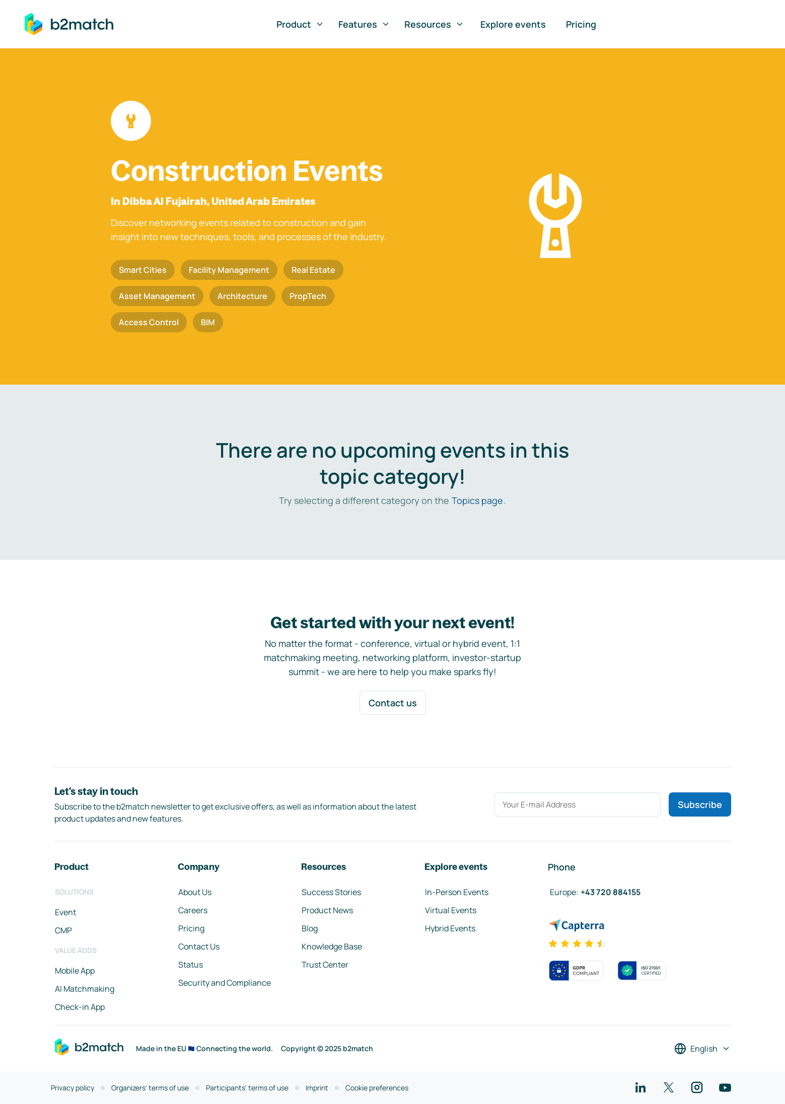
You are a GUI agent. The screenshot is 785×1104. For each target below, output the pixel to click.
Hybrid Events (450, 928)
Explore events (513, 24)
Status (190, 964)
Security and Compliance (224, 982)
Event (65, 912)
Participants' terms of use (247, 1087)
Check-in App (80, 1006)
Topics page (477, 500)
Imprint (317, 1087)
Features (364, 24)
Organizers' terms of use (150, 1087)
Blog (310, 928)
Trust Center (325, 964)
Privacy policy (72, 1087)
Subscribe (700, 804)
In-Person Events (456, 892)
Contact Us (199, 946)
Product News (327, 910)
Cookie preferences (376, 1087)
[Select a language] (702, 1048)
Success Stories (331, 892)
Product (300, 24)
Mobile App (75, 970)
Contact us (393, 703)
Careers (192, 910)
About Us (194, 892)
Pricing (581, 24)
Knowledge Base (332, 946)
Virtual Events (450, 910)
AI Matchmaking (84, 988)
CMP (63, 930)
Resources (434, 24)
